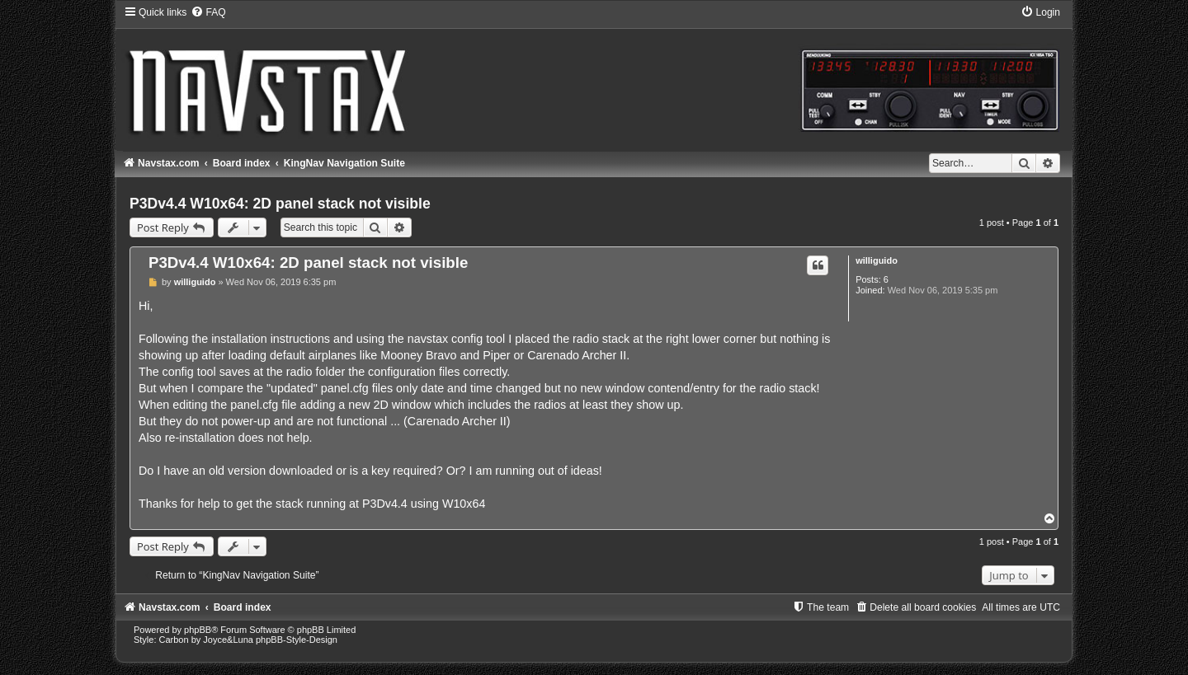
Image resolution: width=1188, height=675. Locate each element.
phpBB (197, 630)
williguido (877, 260)
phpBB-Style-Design (296, 640)
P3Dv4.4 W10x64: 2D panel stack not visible (280, 203)
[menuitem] (208, 12)
